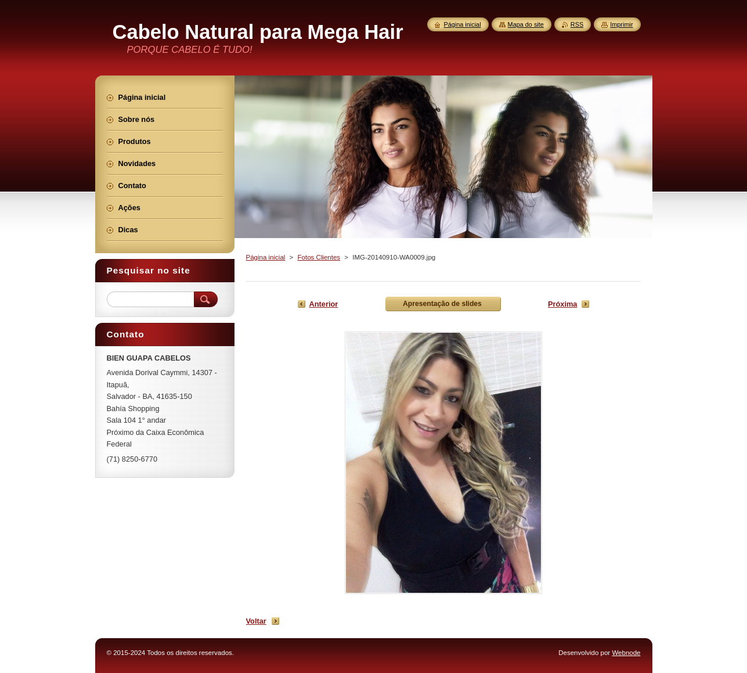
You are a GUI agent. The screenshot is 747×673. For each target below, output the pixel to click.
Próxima (563, 304)
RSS (577, 24)
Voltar (256, 621)
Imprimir (621, 24)
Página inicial (266, 257)
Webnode (626, 652)
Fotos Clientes (319, 257)
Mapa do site (526, 24)
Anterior (323, 304)
